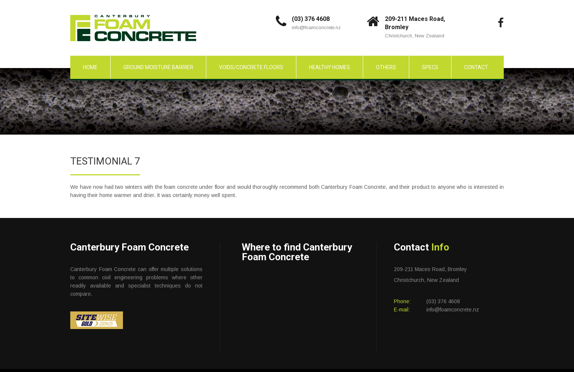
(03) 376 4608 (311, 18)
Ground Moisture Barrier (158, 67)
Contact (476, 67)
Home (90, 67)
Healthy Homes (329, 67)
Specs (430, 67)
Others (386, 67)
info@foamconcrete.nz (316, 27)
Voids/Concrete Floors (251, 67)
